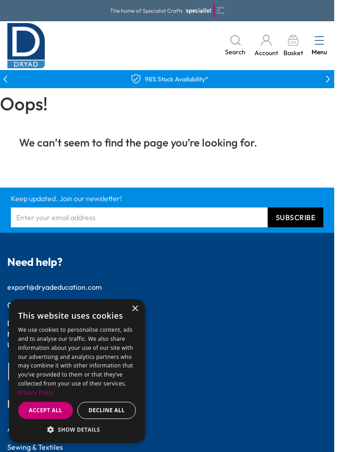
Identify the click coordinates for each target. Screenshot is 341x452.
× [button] (134, 309)
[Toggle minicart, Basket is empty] (293, 46)
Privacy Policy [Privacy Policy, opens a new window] (36, 392)
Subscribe (296, 217)
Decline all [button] (107, 410)
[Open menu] (319, 40)
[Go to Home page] (26, 45)
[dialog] (77, 371)
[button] (77, 429)
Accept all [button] (45, 410)
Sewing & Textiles (35, 447)
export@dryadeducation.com (54, 287)
